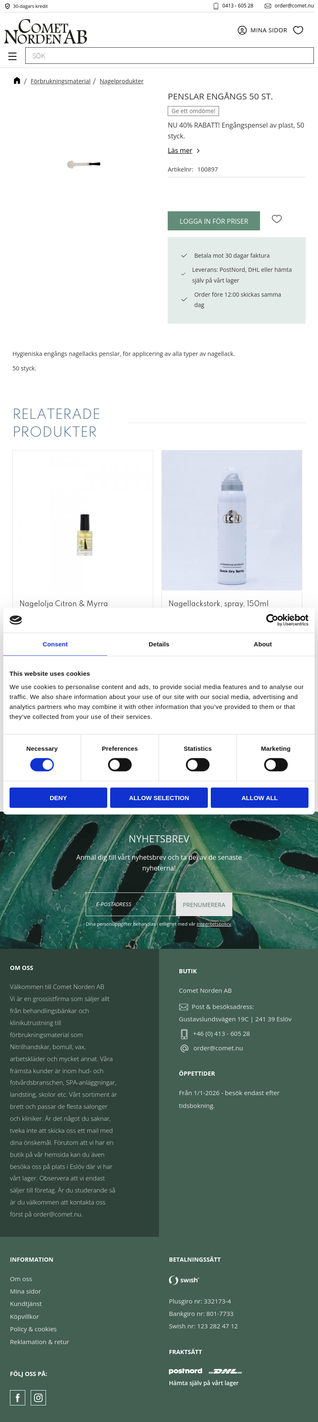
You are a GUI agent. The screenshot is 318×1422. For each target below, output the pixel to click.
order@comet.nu (294, 5)
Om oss (21, 1278)
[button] (11, 59)
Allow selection (159, 797)
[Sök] (303, 56)
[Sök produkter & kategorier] (160, 56)
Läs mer (180, 150)
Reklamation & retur (39, 1341)
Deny (58, 797)
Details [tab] (159, 644)
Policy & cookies (33, 1329)
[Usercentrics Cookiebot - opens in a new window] (272, 620)
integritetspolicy (214, 924)
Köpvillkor (24, 1316)
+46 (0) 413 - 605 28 (221, 1033)
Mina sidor (25, 1291)
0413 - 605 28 (237, 5)
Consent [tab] (55, 644)
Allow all (259, 797)
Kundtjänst (26, 1303)
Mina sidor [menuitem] (269, 30)
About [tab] (263, 644)
